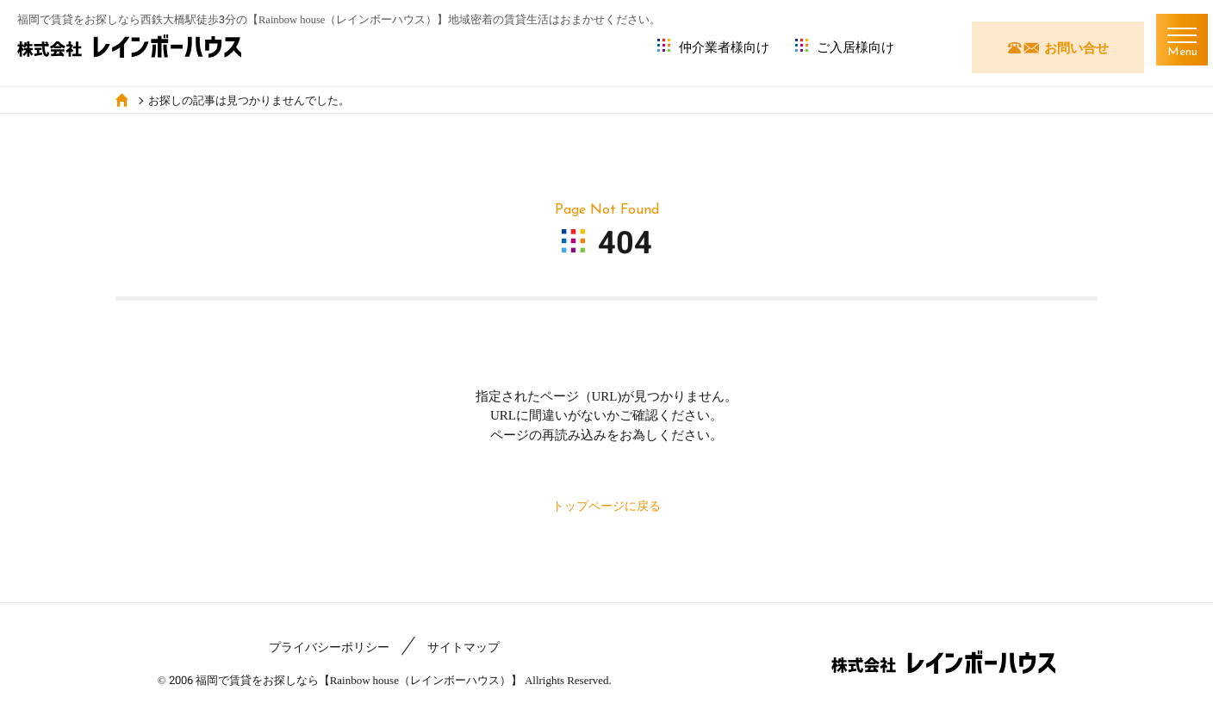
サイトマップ (463, 647)
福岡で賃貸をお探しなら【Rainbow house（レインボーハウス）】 (359, 680)
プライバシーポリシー (329, 647)
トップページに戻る (607, 505)
